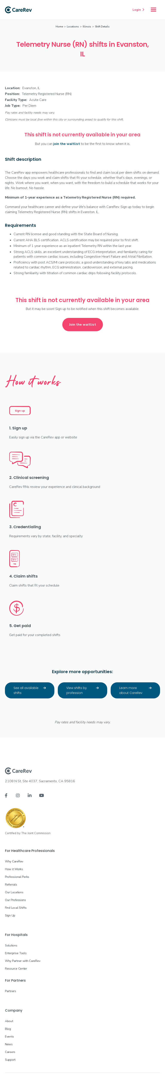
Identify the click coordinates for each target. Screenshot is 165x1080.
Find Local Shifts (15, 908)
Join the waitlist (82, 324)
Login (138, 9)
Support (10, 1060)
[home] (18, 9)
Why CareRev (14, 861)
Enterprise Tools (16, 953)
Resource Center (16, 969)
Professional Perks (17, 877)
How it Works (14, 869)
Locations (73, 26)
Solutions (11, 945)
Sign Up (10, 915)
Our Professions (15, 900)
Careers (10, 1052)
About (9, 1021)
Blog (8, 1029)
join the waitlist (66, 143)
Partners (10, 991)
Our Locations (14, 892)
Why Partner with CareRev (22, 961)
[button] (153, 9)
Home (59, 26)
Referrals (11, 885)
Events (9, 1037)
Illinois (87, 26)
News (9, 1044)
